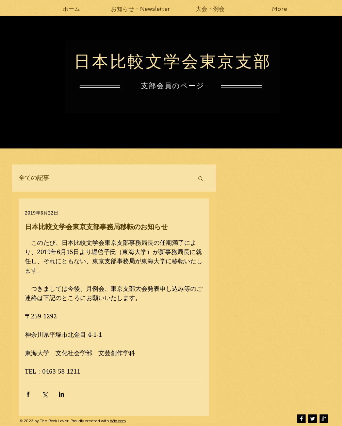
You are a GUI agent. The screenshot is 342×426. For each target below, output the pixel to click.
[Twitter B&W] (312, 418)
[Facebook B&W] (301, 418)
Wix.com (118, 421)
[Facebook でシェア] (28, 394)
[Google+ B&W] (324, 418)
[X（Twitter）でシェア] (45, 394)
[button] (140, 9)
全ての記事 (34, 178)
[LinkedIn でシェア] (61, 394)
